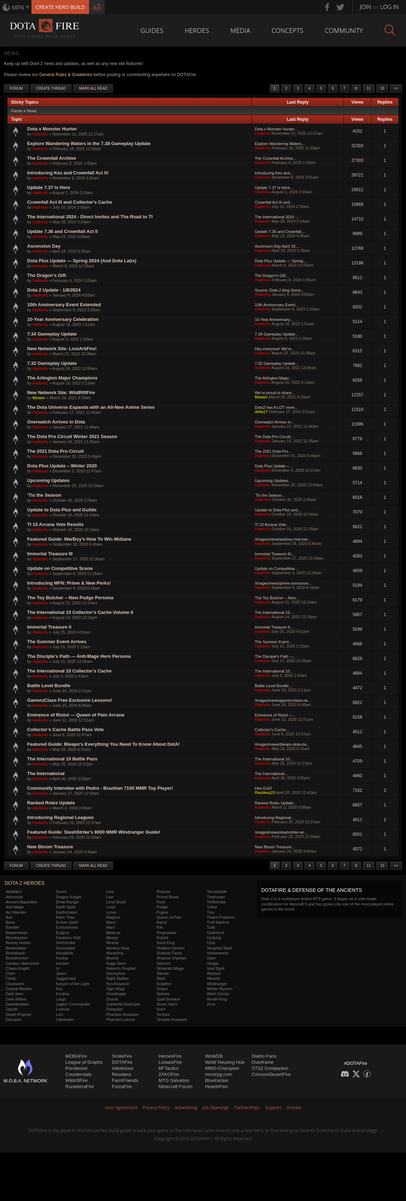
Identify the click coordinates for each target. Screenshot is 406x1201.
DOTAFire (122, 1062)
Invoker (62, 963)
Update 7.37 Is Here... (274, 187)
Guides (151, 30)
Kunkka (62, 994)
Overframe (262, 1062)
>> (396, 88)
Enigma (62, 932)
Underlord (215, 932)
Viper (211, 958)
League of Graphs (84, 1062)
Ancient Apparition (22, 902)
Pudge (162, 907)
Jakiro (61, 973)
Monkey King (117, 948)
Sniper (162, 989)
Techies (163, 1014)
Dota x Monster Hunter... (276, 129)
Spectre (163, 994)
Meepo (112, 938)
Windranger (217, 984)
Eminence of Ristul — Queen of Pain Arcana (75, 715)
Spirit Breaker (168, 999)
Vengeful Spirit (219, 948)
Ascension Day (43, 246)
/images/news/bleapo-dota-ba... (282, 744)
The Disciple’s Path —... (276, 656)
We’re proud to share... (275, 393)
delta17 (261, 412)
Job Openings (216, 1108)
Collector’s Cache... (272, 730)
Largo (61, 999)
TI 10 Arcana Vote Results (55, 524)
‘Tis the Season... (270, 495)
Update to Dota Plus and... (278, 510)
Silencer (164, 963)
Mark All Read (93, 88)
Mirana (112, 943)
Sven (161, 1009)
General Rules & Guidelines (65, 74)
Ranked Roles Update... (276, 803)
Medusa (113, 932)
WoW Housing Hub (224, 1062)
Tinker (212, 907)
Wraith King (217, 999)
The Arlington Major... (273, 378)
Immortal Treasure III (50, 553)
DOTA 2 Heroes (25, 883)
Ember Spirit (67, 922)
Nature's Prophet (120, 968)
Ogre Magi (115, 989)
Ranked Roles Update (51, 802)
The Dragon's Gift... (272, 275)
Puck (161, 902)
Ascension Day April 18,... (277, 246)
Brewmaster (16, 948)
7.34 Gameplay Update (52, 334)
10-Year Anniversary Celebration (63, 319)
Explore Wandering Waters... (280, 144)
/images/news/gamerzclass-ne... (283, 700)
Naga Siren (116, 963)
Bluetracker (217, 1080)
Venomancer (218, 953)
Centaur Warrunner (22, 963)
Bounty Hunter (18, 943)
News (32, 111)
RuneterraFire (79, 1086)
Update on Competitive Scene (60, 568)
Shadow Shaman (172, 958)
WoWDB (214, 1056)
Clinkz (11, 978)
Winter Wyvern (219, 989)
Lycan (111, 912)
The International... (271, 773)
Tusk (211, 927)
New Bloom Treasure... (275, 847)
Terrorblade (217, 891)
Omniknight (116, 994)
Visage (212, 963)
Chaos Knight (17, 968)
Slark (161, 978)
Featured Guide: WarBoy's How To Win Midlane (79, 539)
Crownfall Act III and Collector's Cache (69, 202)
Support (273, 1108)
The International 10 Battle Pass (62, 758)
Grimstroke (65, 943)
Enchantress (67, 927)
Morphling (114, 953)
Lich (59, 1014)
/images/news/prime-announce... (283, 583)
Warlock (214, 973)
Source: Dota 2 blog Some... (279, 290)
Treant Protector (221, 917)
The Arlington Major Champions (62, 378)
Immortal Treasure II (49, 627)
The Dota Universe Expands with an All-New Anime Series (91, 407)
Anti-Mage (15, 907)
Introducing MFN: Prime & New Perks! (69, 583)
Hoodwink (64, 953)
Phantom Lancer (120, 1019)
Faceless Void (68, 938)
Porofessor (76, 1068)
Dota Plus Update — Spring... (280, 261)
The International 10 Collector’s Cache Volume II (80, 612)
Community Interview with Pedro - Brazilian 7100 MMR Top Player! (100, 788)
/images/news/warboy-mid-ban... (283, 539)
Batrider (13, 927)
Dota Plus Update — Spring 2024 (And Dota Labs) (82, 260)
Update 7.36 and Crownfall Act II (62, 231)
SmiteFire (122, 1056)
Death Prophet (18, 1014)
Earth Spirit (65, 907)
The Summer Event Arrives (56, 641)
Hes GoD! (263, 788)
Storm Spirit (167, 1004)
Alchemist (14, 897)
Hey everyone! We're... (274, 349)
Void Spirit (215, 968)
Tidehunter (216, 897)
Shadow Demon (170, 948)
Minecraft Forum (175, 1086)
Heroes (197, 30)
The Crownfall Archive (51, 158)
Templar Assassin (172, 1019)
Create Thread (51, 88)
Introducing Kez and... (274, 173)
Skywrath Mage (170, 968)
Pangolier (114, 1009)
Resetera (121, 1074)
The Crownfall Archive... (275, 158)
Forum (16, 88)
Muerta (112, 958)
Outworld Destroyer (123, 1004)
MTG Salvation (173, 1080)
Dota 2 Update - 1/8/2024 (54, 290)
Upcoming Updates (48, 480)
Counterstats (78, 1074)
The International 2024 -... (277, 217)
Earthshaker (66, 912)
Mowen (39, 398)
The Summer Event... (273, 642)
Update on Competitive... (276, 568)
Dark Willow (16, 999)
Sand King (166, 943)
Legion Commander (73, 1004)
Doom (61, 891)
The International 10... (274, 612)
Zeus (211, 1004)
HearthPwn (216, 1086)
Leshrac (63, 1009)
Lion (110, 897)
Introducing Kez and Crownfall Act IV (68, 172)
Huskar (62, 958)
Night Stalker (117, 978)
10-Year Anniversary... (274, 319)
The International (46, 773)
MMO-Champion (222, 1068)
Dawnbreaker (17, 1004)
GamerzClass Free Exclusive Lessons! (69, 700)
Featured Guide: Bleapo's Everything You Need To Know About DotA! (103, 744)
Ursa (211, 943)
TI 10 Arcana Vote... (272, 524)
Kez (59, 989)
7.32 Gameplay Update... (276, 363)
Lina (110, 891)
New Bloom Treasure (50, 846)
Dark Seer (15, 994)
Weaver (213, 978)
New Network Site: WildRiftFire (61, 392)
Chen (10, 973)
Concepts (287, 30)
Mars (110, 927)
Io (57, 968)
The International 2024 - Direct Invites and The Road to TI (90, 216)
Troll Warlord (218, 922)
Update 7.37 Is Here (48, 187)
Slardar (163, 973)
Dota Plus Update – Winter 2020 (62, 465)
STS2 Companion (270, 1068)
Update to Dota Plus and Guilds (61, 509)
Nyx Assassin (117, 984)
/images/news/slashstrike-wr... (281, 832)
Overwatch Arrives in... (274, 422)
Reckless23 (265, 792)
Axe (9, 917)
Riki (160, 927)
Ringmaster (167, 932)
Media (240, 30)
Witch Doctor (218, 994)
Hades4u (40, 134)
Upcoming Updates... (273, 480)
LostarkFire (170, 1062)
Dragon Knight (68, 897)
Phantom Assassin (122, 1014)
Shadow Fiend (169, 953)
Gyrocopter (65, 948)
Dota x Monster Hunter (52, 128)
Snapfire (164, 984)
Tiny (210, 912)
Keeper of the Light (72, 984)
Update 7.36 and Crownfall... (279, 231)
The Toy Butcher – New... (277, 598)
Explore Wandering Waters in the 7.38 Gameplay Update (88, 143)
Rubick (163, 938)
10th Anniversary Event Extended (64, 304)
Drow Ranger (67, 902)
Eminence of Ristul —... (275, 715)
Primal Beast (168, 897)
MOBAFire (76, 1056)
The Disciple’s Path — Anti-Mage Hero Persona (78, 656)
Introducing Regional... (274, 817)
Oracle (112, 999)
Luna (110, 907)
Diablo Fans (264, 1056)
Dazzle (12, 1009)
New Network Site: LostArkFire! (61, 348)
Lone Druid (115, 902)
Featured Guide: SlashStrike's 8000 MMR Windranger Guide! (93, 832)
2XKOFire (168, 1074)
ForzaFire (122, 1086)
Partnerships (247, 1108)
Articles (294, 1108)
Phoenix (164, 891)
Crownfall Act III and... (274, 202)
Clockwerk (15, 984)
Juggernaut (66, 978)
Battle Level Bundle (48, 685)
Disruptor (14, 1019)
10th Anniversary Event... (276, 305)
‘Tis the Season (44, 495)
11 (369, 88)
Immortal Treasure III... (274, 554)
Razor (162, 922)
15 (382, 88)
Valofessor (122, 1068)
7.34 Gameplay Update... (276, 334)
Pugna (162, 912)
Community (344, 30)
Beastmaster (17, 932)
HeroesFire (169, 1056)
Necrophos (115, 973)
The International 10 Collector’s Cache (69, 671)
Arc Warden (16, 912)
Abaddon (13, 891)
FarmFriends (125, 1080)
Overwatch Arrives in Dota (56, 422)
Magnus (113, 917)
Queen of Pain (169, 917)
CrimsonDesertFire (271, 1074)
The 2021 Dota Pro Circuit (55, 451)
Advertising (186, 1108)
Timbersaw (216, 902)
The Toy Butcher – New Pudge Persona (70, 597)
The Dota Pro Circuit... (274, 437)
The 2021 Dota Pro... (273, 451)
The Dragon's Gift (46, 275)
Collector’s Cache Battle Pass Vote (65, 729)
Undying (214, 938)
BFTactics (168, 1068)
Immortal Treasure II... (274, 627)
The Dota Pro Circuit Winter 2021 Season (72, 436)
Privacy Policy (156, 1108)
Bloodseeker (17, 938)
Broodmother (17, 958)
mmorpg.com (218, 1074)
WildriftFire (76, 1080)
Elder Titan (65, 917)
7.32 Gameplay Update (52, 363)
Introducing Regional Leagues (60, 817)
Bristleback (15, 953)
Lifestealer (65, 1019)
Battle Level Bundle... (273, 686)
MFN (18, 7)
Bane (10, 922)
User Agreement (121, 1108)
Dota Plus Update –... (273, 466)
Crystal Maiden (19, 989)
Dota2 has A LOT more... (276, 407)
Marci (111, 922)
